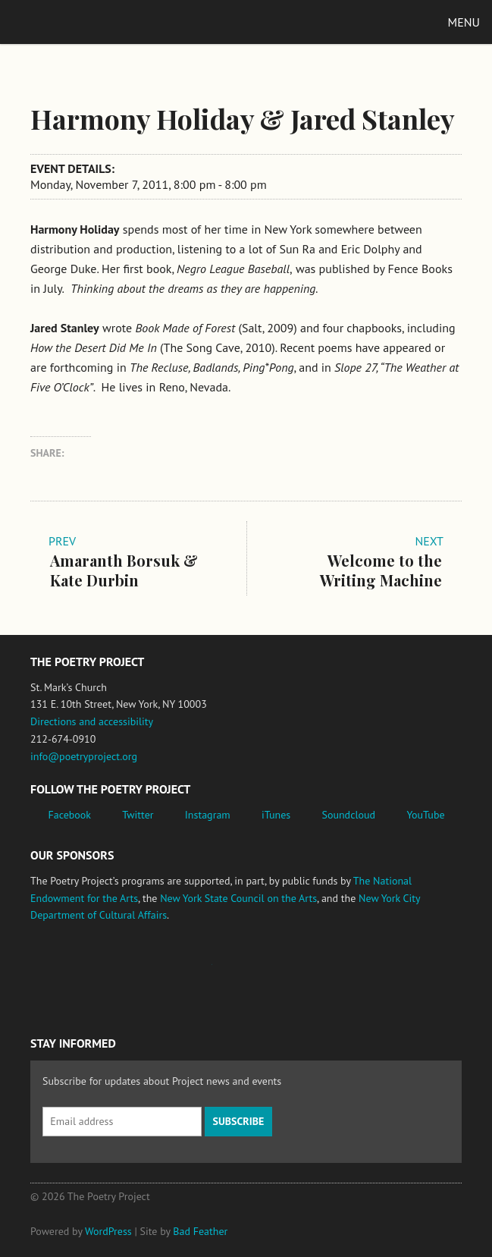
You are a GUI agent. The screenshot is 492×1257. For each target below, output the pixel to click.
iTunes (276, 815)
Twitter (137, 815)
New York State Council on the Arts (238, 898)
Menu (464, 22)
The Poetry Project (82, 21)
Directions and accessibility (91, 721)
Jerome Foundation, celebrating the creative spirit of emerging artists (170, 972)
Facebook (70, 815)
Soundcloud (348, 815)
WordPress (108, 1231)
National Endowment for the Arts (72, 972)
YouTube (425, 815)
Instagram (207, 815)
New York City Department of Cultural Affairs (334, 971)
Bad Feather (200, 1231)
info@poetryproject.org (83, 756)
